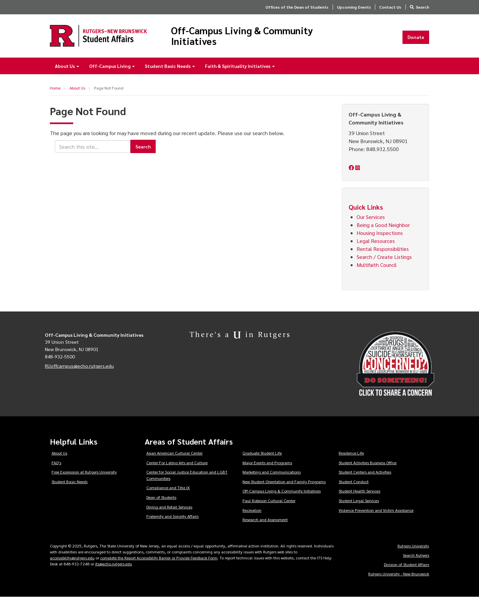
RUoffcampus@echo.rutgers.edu (79, 366)
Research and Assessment (265, 519)
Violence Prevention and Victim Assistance (376, 510)
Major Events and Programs (267, 462)
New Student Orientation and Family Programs (284, 481)
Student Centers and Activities (365, 472)
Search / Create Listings (384, 256)
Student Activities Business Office (368, 462)
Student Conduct (354, 481)
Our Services (371, 216)
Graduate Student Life (262, 453)
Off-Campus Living (112, 66)
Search (422, 7)
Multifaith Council (377, 264)
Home (55, 88)
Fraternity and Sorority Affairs (172, 516)
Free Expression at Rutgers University (84, 472)
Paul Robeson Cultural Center (268, 500)
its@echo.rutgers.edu (113, 563)
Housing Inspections (380, 232)
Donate (415, 37)
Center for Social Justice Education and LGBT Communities (187, 475)
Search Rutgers (416, 555)
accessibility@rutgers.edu (72, 557)
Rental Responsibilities (383, 248)
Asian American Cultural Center (174, 453)
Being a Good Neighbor (383, 224)
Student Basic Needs (170, 66)
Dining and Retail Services (169, 506)
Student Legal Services (359, 500)
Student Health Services (359, 491)
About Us (67, 66)
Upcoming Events (354, 7)
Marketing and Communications (271, 472)
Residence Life (351, 453)
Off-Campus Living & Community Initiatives (242, 35)
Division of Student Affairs (406, 564)
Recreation (251, 510)
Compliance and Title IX (168, 487)
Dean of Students (161, 497)
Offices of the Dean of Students (296, 7)
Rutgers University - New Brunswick (398, 573)
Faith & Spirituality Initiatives (240, 66)
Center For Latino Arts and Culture (177, 462)
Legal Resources (376, 240)
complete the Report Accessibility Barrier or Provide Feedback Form (159, 557)
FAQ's (56, 462)
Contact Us (390, 7)
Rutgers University (413, 545)
